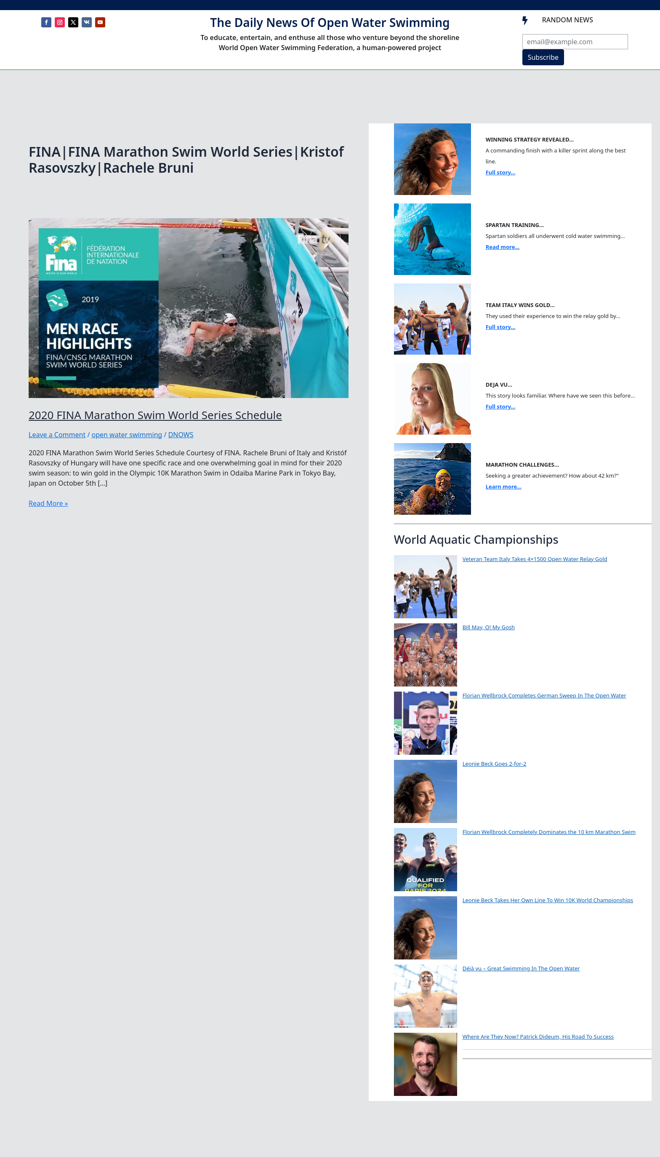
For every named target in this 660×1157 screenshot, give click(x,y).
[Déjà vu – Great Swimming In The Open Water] (425, 996)
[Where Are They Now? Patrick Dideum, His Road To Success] (425, 1064)
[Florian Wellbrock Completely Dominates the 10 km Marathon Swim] (425, 859)
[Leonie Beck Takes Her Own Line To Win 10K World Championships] (425, 927)
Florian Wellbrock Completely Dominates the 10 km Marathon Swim (549, 832)
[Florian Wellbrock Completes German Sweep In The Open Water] (425, 723)
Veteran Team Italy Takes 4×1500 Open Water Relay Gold (535, 559)
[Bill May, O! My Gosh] (425, 655)
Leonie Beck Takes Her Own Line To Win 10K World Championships (548, 900)
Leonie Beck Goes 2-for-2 (495, 763)
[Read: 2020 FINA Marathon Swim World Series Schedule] (189, 307)
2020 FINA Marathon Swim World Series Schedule (155, 414)
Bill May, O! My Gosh (489, 627)
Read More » (48, 503)
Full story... (501, 172)
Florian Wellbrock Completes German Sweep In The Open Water (544, 695)
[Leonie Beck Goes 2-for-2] (425, 791)
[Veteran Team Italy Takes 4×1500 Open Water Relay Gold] (425, 586)
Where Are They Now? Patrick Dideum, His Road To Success (538, 1036)
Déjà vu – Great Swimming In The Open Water (521, 968)
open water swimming (127, 434)
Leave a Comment (57, 434)
